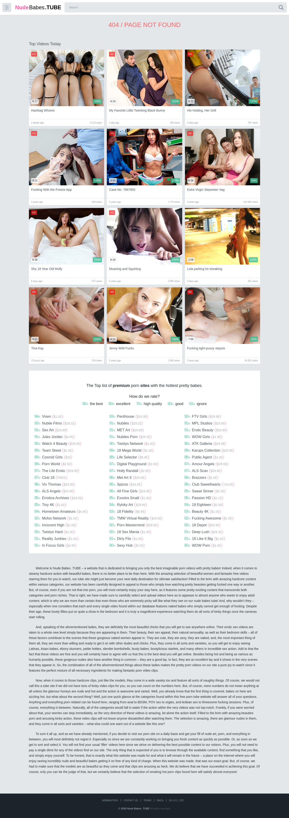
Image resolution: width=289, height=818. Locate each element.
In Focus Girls (55, 545)
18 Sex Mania (130, 532)
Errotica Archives (58, 498)
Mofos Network (56, 518)
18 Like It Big (204, 538)
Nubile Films (55, 423)
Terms (147, 800)
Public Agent (204, 457)
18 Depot (202, 525)
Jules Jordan (54, 437)
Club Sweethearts (209, 484)
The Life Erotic (56, 471)
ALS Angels (54, 491)
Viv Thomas (54, 484)
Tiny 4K (50, 505)
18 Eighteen (203, 505)
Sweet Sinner (204, 491)
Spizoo (125, 484)
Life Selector (129, 457)
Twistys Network (132, 443)
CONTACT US (131, 800)
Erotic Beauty (205, 430)
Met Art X (127, 477)
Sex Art (50, 430)
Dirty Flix (126, 538)
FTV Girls (202, 416)
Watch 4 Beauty (57, 443)
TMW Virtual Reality (136, 518)
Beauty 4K (202, 511)
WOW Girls (203, 437)
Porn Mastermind (133, 525)
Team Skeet (53, 450)
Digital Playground (133, 464)
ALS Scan (203, 471)
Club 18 (50, 477)
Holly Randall (129, 471)
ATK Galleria (205, 443)
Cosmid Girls (53, 457)
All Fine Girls (130, 491)
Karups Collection (209, 450)
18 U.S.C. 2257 (176, 800)
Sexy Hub (126, 545)
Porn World (53, 464)
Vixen (48, 416)
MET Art (126, 430)
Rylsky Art (128, 505)
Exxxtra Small (130, 498)
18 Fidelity (127, 511)
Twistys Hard (54, 532)
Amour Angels (206, 464)
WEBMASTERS (110, 800)
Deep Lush (203, 532)
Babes (38, 7)
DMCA (160, 800)
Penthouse (128, 416)
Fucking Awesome (208, 518)
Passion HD (203, 498)
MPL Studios (205, 423)
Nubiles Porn (130, 437)
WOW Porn (203, 545)
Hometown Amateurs (61, 511)
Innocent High (55, 525)
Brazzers (201, 477)
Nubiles (126, 423)
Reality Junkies (56, 538)
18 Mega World (131, 450)
